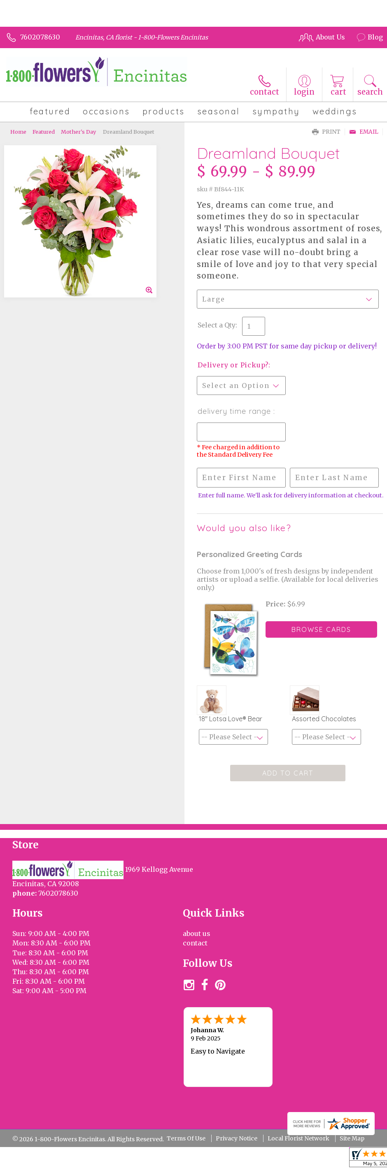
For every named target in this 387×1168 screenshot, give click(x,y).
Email (363, 131)
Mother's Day (78, 131)
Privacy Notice (236, 1138)
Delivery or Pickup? (233, 365)
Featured (44, 131)
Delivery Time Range (235, 411)
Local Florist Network (298, 1138)
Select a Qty (216, 325)
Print (326, 131)
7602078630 (40, 37)
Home (18, 131)
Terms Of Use (186, 1138)
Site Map (352, 1138)
